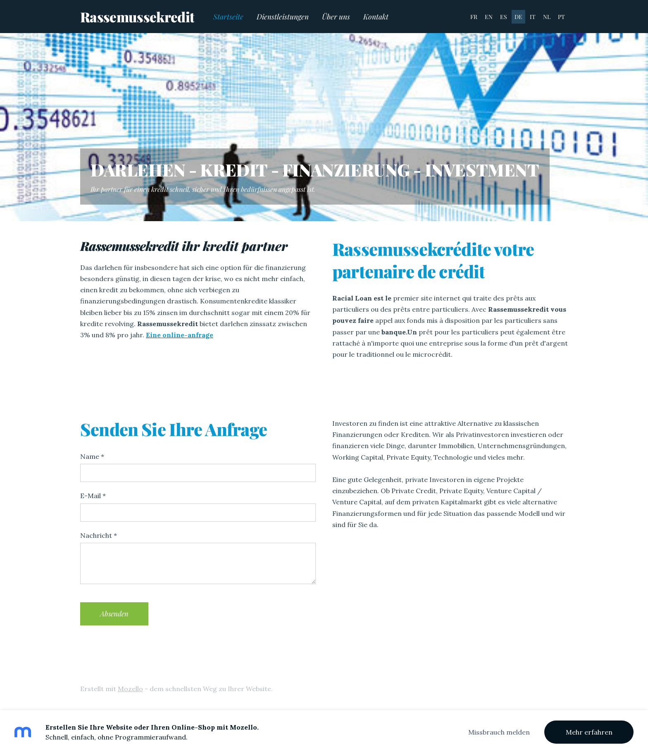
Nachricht (98, 535)
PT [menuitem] (561, 17)
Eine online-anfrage (179, 335)
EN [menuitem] (489, 17)
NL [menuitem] (546, 17)
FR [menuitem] (473, 17)
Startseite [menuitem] (228, 16)
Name (92, 456)
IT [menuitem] (533, 17)
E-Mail (93, 496)
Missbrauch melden (499, 732)
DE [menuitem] (518, 17)
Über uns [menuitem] (336, 16)
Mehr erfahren (589, 732)
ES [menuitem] (503, 17)
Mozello (130, 689)
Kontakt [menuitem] (375, 16)
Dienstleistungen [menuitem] (283, 16)
